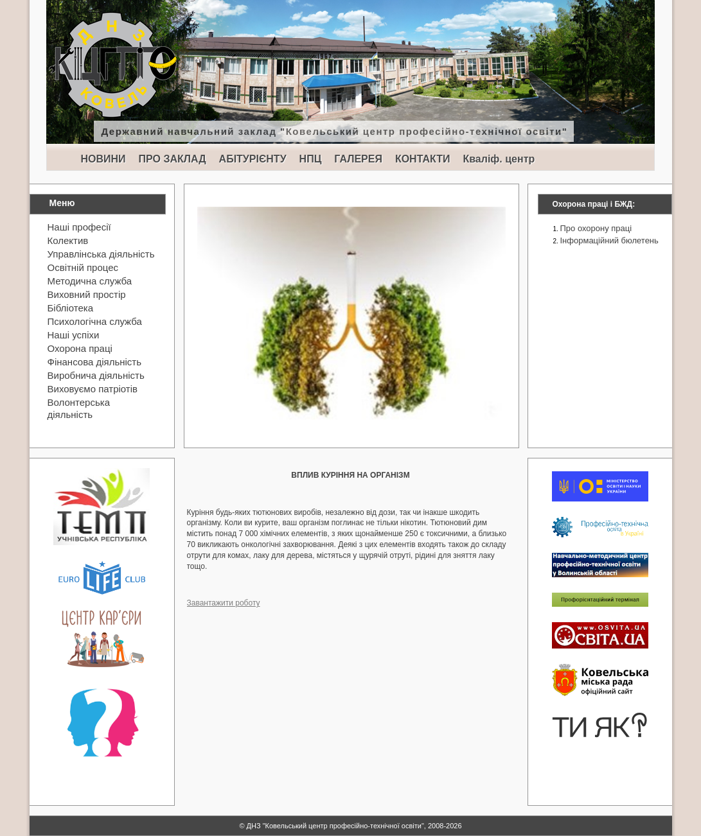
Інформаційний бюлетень (609, 240)
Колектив (68, 240)
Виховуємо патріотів (93, 388)
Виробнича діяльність (96, 375)
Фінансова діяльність (95, 361)
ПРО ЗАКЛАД (172, 158)
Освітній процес (83, 267)
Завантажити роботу (223, 602)
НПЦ (310, 158)
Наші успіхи (74, 334)
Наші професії (79, 227)
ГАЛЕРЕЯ (358, 158)
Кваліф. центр (499, 158)
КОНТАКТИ (422, 158)
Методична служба (90, 280)
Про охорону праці (596, 228)
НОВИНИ (103, 158)
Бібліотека (70, 307)
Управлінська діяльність (101, 253)
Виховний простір (87, 294)
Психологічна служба (95, 321)
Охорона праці (80, 348)
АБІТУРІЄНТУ (253, 158)
